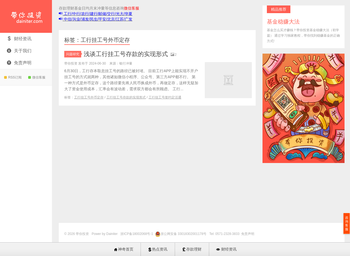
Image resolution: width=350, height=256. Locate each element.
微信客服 (36, 77)
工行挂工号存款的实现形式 (126, 97)
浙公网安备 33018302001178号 (184, 234)
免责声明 (19, 62)
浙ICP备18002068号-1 (137, 234)
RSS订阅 (13, 77)
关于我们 (19, 50)
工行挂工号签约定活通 (164, 97)
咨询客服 (346, 223)
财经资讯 (19, 38)
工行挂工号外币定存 (89, 97)
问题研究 (73, 54)
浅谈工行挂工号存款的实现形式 (126, 54)
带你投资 (26, 16)
